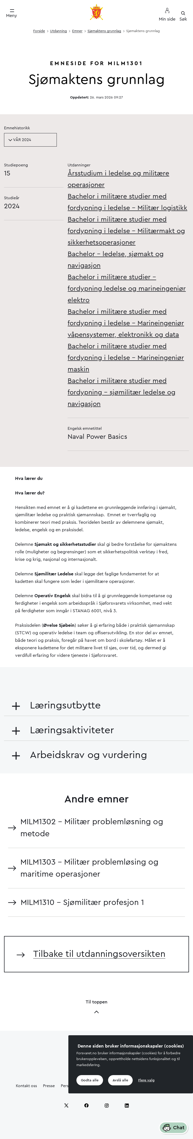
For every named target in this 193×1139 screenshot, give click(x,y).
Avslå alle (120, 1080)
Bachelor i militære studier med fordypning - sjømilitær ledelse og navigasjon (121, 392)
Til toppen (96, 1007)
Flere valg (146, 1080)
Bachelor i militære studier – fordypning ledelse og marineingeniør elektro (127, 288)
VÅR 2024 (19, 140)
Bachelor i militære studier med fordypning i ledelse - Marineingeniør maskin (126, 358)
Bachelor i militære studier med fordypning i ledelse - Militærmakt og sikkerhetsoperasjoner (126, 231)
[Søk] (183, 16)
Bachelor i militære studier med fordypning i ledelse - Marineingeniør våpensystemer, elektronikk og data (126, 323)
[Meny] (11, 14)
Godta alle (90, 1080)
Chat (173, 1127)
